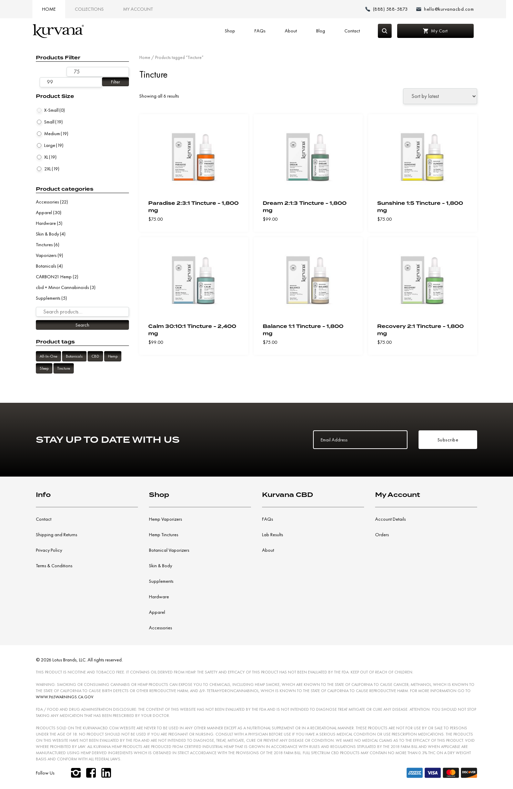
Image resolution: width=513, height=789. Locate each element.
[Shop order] (440, 96)
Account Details (390, 519)
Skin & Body (47, 234)
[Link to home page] (61, 31)
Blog (322, 31)
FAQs (261, 31)
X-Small (54, 110)
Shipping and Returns (56, 534)
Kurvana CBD (287, 494)
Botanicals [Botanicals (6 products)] (74, 356)
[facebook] (91, 773)
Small (53, 122)
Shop (232, 31)
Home (51, 9)
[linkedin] (106, 773)
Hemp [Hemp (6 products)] (113, 356)
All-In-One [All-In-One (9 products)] (48, 356)
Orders (382, 534)
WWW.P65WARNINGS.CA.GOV (64, 697)
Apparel (44, 212)
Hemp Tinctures (163, 534)
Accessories (47, 202)
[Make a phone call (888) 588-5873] (389, 9)
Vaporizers (46, 255)
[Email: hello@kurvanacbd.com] (447, 9)
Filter (115, 82)
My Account (140, 9)
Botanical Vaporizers (169, 550)
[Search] (386, 31)
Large (53, 145)
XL (50, 157)
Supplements (48, 298)
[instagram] (76, 773)
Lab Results (272, 534)
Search (82, 325)
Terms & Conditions (54, 565)
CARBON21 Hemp (54, 276)
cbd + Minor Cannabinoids (62, 287)
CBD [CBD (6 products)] (95, 356)
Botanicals (46, 266)
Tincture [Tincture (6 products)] (63, 368)
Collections (91, 9)
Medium (56, 133)
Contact (354, 31)
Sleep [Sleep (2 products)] (44, 368)
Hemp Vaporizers (165, 519)
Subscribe (448, 440)
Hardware (46, 223)
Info (43, 494)
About (292, 31)
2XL (51, 169)
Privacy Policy (49, 550)
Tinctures (44, 244)
